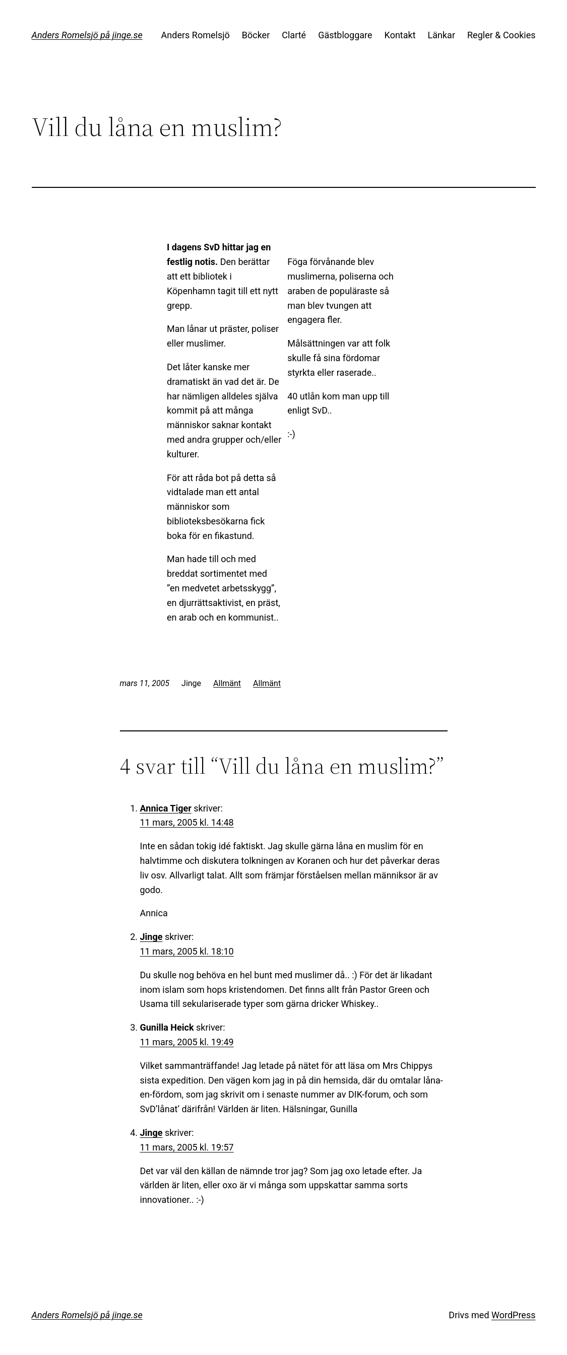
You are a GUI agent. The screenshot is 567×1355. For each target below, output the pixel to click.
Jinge (151, 936)
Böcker (256, 35)
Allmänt (227, 683)
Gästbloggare (345, 35)
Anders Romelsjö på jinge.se (87, 35)
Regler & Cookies (501, 35)
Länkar (441, 35)
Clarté (294, 35)
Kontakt (400, 35)
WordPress (513, 1315)
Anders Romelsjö (195, 35)
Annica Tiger (166, 808)
